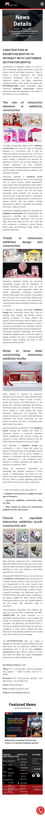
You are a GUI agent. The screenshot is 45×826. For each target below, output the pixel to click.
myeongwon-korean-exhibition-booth (12, 799)
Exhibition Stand (11, 774)
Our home (36, 755)
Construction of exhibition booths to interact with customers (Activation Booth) (23, 33)
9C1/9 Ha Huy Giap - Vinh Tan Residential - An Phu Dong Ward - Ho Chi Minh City (24, 769)
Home (16, 29)
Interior (10, 769)
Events (10, 765)
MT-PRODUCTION (10, 86)
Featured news (22, 704)
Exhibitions (11, 761)
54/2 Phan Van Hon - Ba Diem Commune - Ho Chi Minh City (24, 790)
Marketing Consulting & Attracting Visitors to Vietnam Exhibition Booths (22, 741)
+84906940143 (22, 814)
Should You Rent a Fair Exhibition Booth (11, 785)
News (5, 776)
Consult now (37, 769)
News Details (22, 20)
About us (5, 766)
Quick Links (5, 755)
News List (27, 29)
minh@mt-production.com (22, 822)
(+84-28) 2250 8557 (21, 805)
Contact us (5, 781)
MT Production (13, 755)
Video (5, 772)
